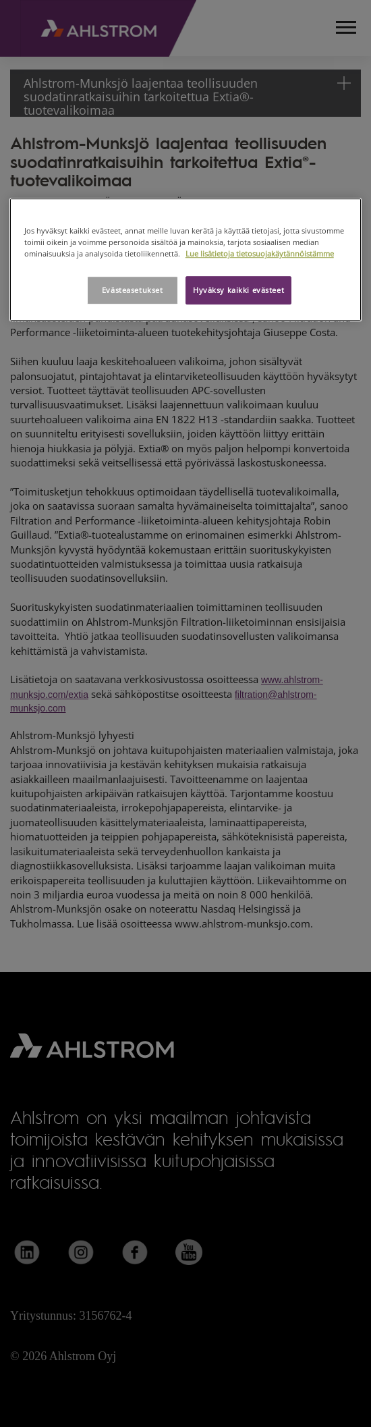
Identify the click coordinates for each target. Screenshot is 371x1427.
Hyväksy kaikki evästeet (238, 290)
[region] (185, 259)
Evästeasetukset (132, 290)
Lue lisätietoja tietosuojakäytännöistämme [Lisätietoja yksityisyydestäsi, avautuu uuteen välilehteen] (260, 253)
